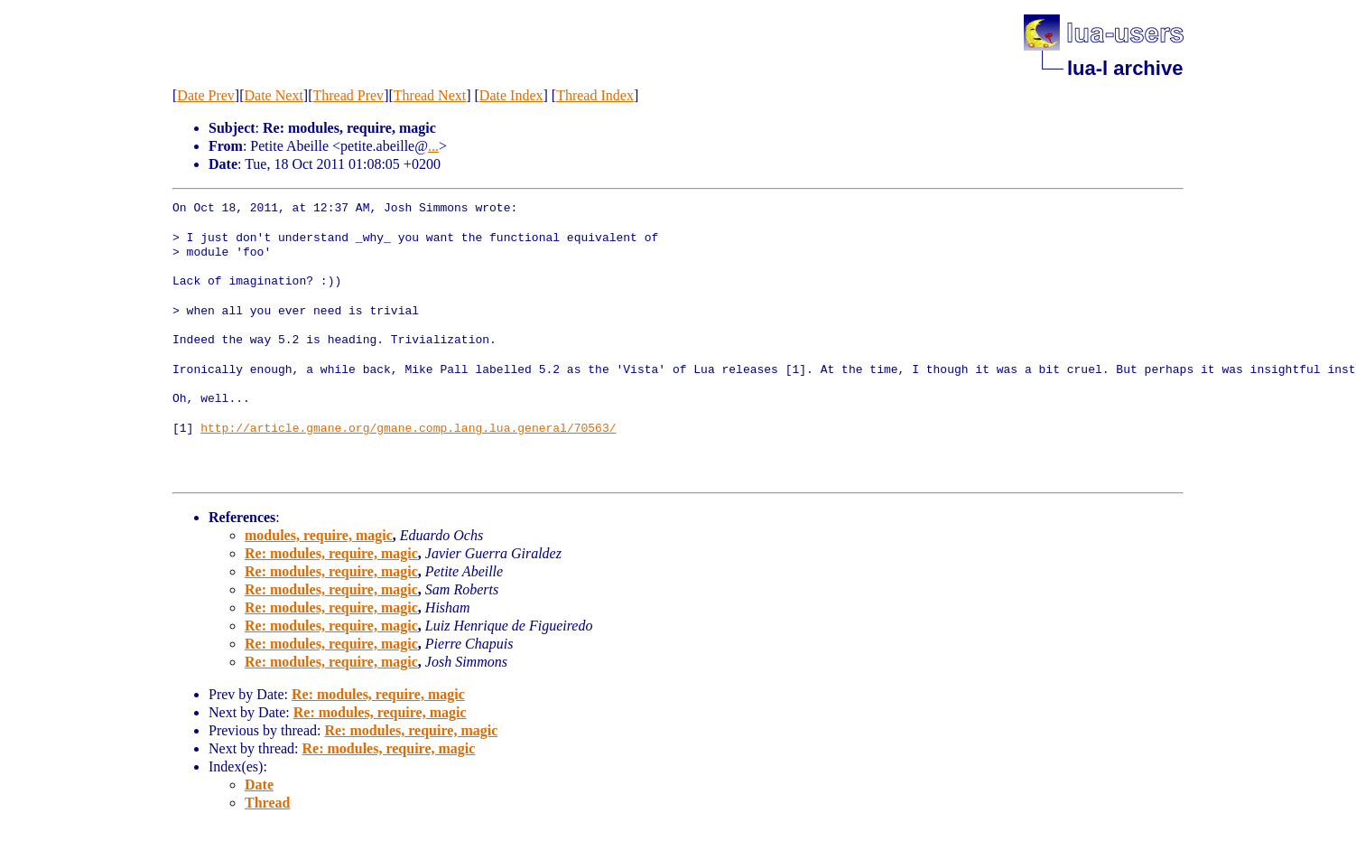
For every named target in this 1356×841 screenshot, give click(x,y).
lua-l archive (1125, 68)
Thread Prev (348, 95)
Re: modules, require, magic (331, 553)
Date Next (274, 95)
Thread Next (430, 95)
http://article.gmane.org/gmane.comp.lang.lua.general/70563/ (408, 429)
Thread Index (595, 95)
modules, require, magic (319, 535)
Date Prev (206, 95)
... (433, 146)
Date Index (511, 95)
